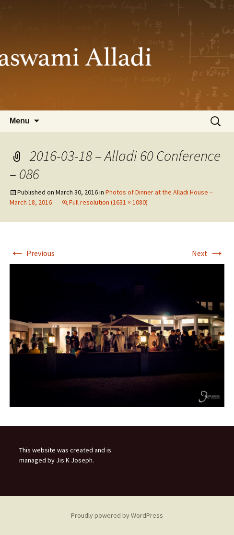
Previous (32, 253)
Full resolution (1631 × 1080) (108, 202)
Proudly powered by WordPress (117, 515)
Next (208, 253)
